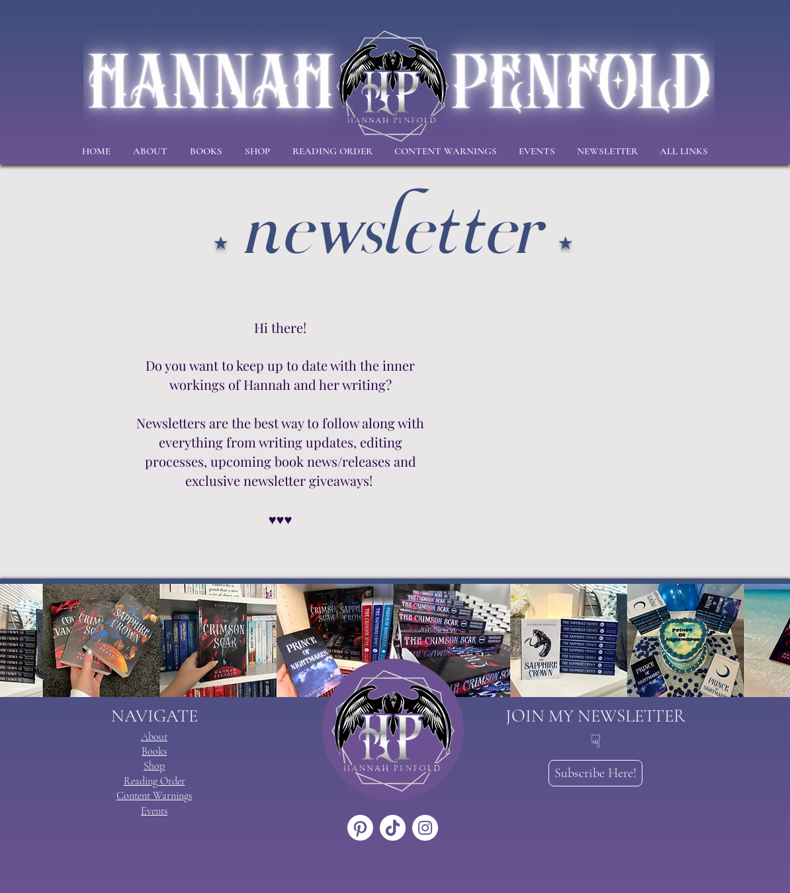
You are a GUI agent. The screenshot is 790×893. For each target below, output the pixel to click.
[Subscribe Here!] (595, 773)
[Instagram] (425, 828)
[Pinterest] (360, 828)
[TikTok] (393, 828)
